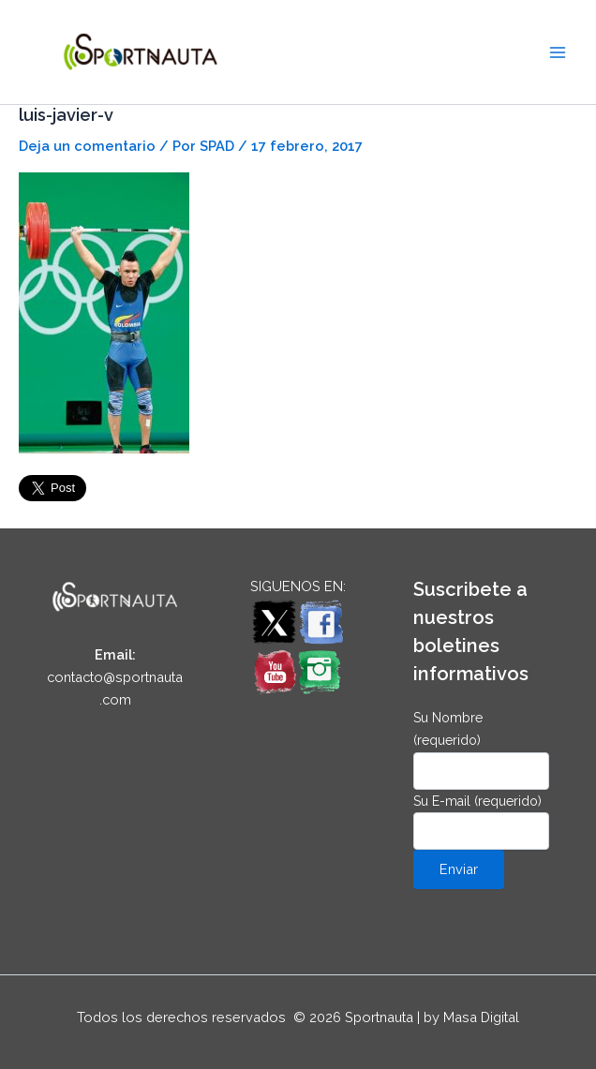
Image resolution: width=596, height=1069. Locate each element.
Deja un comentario (87, 146)
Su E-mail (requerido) (481, 822)
